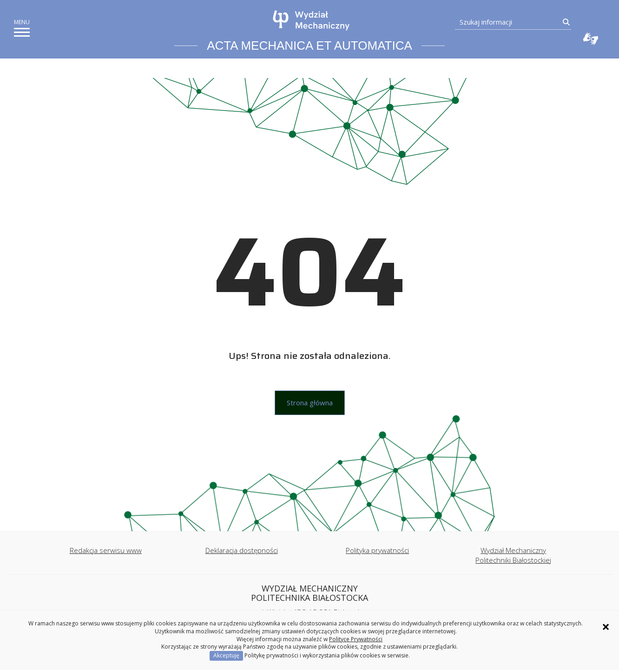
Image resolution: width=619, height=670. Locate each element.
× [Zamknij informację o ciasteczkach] (606, 627)
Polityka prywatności (377, 550)
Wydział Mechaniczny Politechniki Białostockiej (513, 555)
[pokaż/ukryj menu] (22, 32)
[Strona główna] (311, 20)
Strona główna (310, 402)
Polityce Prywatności (355, 639)
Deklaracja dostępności (241, 550)
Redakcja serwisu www (106, 550)
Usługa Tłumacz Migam (590, 38)
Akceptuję (226, 655)
